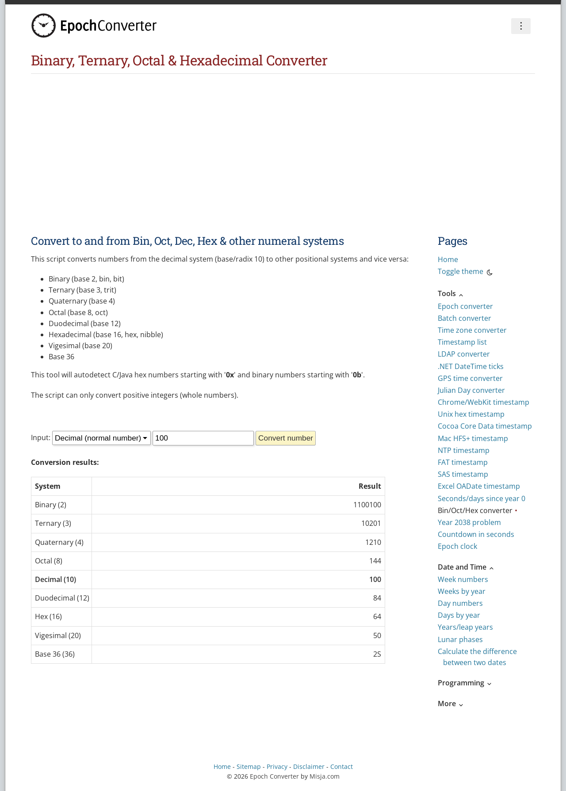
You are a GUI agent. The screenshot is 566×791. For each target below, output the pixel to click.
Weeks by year (462, 591)
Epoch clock (457, 546)
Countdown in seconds (476, 534)
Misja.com (325, 776)
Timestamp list (462, 342)
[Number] (203, 438)
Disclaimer (309, 766)
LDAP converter (464, 354)
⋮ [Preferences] (520, 25)
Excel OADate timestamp (479, 486)
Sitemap (249, 766)
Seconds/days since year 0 (481, 498)
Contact (341, 766)
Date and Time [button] (466, 567)
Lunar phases (460, 639)
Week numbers (463, 579)
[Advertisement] (283, 140)
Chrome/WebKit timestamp (483, 402)
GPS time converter (470, 378)
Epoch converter (465, 306)
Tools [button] (451, 293)
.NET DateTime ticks (471, 366)
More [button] (451, 703)
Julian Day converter (471, 390)
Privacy (277, 766)
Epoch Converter (274, 776)
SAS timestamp (463, 474)
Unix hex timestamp (471, 414)
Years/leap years (465, 627)
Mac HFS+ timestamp (473, 438)
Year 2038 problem (469, 522)
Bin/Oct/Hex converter (475, 510)
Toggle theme (466, 272)
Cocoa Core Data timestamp (485, 426)
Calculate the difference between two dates (477, 656)
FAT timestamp (463, 462)
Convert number (285, 438)
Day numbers (460, 603)
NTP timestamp (464, 450)
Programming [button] (465, 683)
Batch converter (464, 318)
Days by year (459, 615)
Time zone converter (472, 330)
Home (448, 259)
